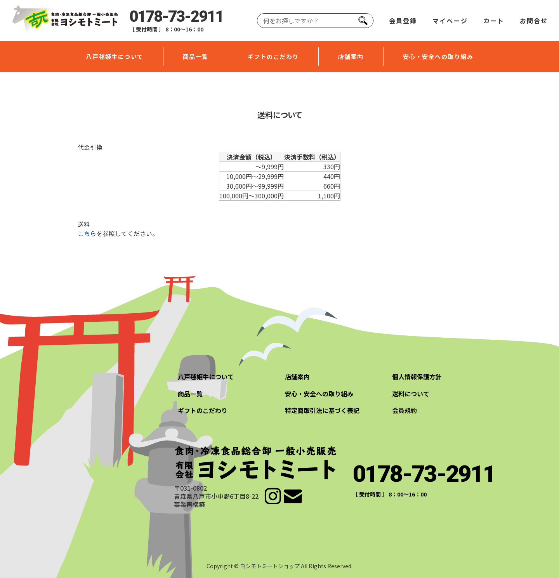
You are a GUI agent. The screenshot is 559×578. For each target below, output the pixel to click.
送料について (410, 393)
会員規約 (404, 410)
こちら (87, 233)
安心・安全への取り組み (438, 56)
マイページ (449, 20)
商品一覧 (195, 56)
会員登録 (403, 20)
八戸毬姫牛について (115, 56)
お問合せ (534, 20)
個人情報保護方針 (417, 376)
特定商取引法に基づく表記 (322, 410)
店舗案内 (351, 56)
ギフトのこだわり (273, 56)
